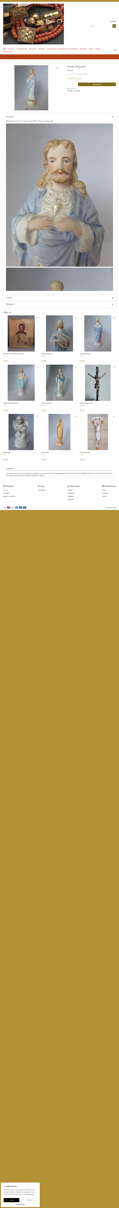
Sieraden (83, 49)
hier (33, 1194)
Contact (104, 315)
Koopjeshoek (22, 49)
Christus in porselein (47, 179)
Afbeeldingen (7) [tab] (59, 130)
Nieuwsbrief (71, 324)
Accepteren (11, 1200)
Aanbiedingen (41, 315)
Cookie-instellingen (20, 1204)
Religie (42, 49)
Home (4, 56)
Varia (91, 49)
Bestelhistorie (71, 318)
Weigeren (29, 1200)
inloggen (113, 21)
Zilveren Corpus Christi (86, 228)
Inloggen (70, 315)
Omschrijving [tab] (59, 117)
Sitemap (104, 321)
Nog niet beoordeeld (82, 74)
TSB (115, 333)
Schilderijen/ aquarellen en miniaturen (62, 49)
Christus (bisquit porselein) (10, 228)
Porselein (33, 49)
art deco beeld (45, 277)
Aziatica (11, 49)
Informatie (7, 51)
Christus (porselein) (85, 179)
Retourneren (105, 318)
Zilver (97, 49)
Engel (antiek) (7, 277)
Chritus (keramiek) (85, 277)
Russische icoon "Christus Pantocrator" (13, 179)
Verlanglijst (70, 321)
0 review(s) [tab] (59, 123)
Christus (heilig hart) (13, 56)
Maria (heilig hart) (46, 228)
